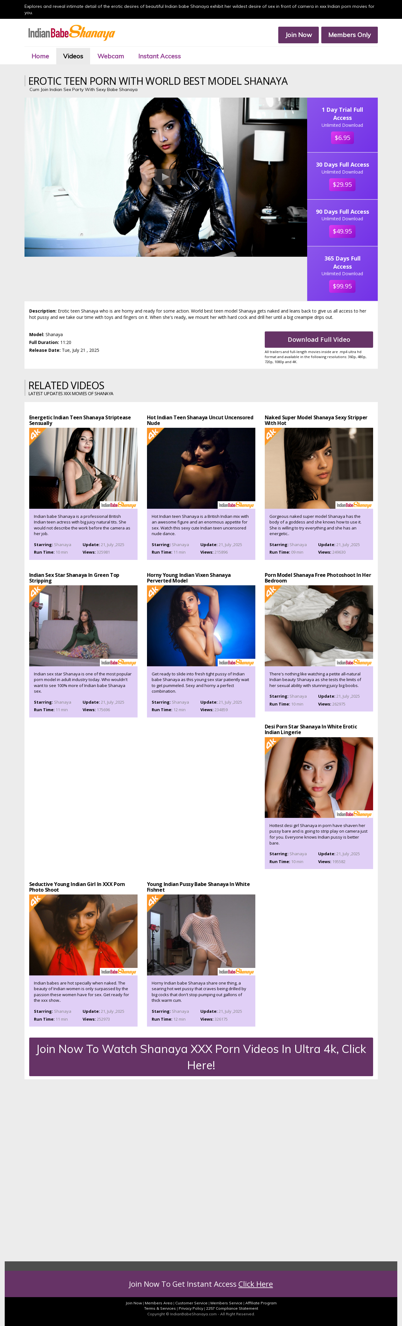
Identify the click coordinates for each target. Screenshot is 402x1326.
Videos (73, 56)
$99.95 (342, 286)
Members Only (349, 35)
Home (40, 56)
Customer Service (191, 1303)
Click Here (255, 1284)
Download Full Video (319, 339)
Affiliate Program (261, 1303)
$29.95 (342, 184)
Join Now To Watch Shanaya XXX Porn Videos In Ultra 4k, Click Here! (201, 1057)
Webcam (110, 56)
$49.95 (342, 231)
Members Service (226, 1303)
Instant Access (159, 56)
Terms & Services (160, 1308)
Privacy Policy (191, 1308)
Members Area (158, 1303)
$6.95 (342, 137)
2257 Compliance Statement (232, 1308)
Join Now (298, 35)
